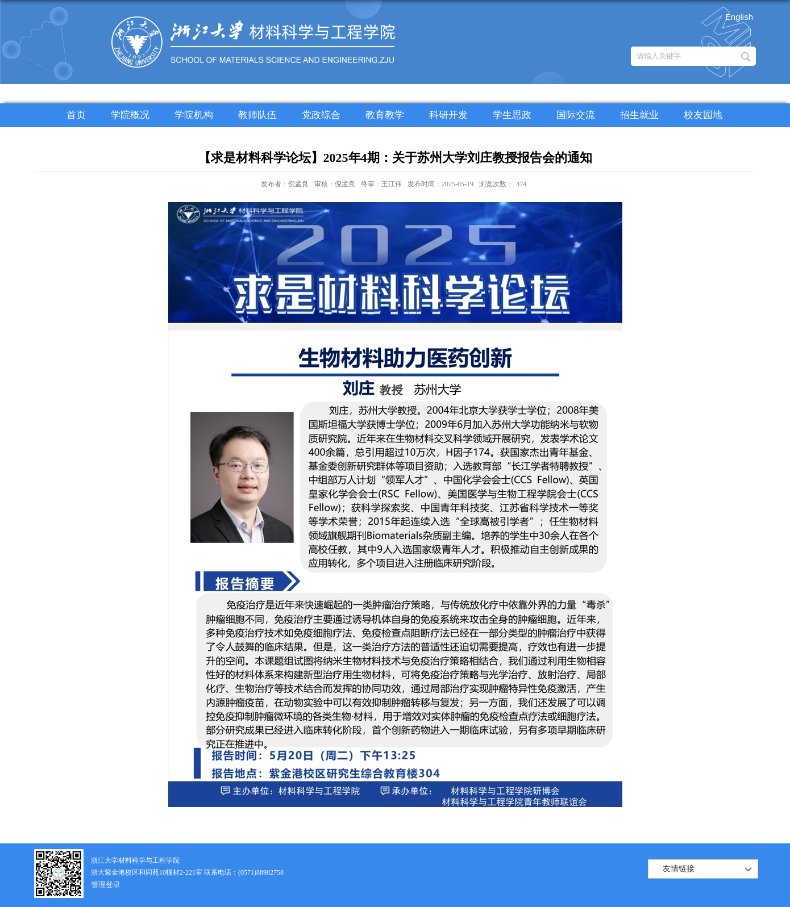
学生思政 (512, 115)
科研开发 (448, 115)
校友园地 (703, 115)
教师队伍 (257, 115)
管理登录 (105, 884)
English (739, 17)
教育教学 (384, 115)
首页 (76, 115)
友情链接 (679, 868)
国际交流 (575, 115)
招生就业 (639, 115)
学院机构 (193, 115)
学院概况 (130, 115)
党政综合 (321, 115)
